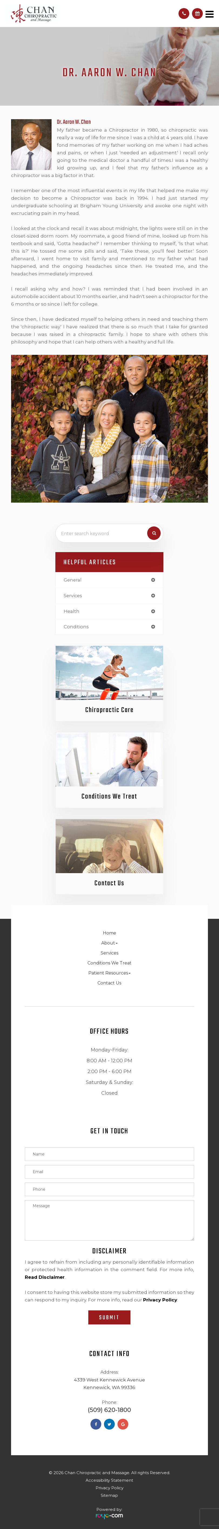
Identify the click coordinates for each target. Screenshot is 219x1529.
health (71, 611)
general (73, 580)
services (73, 595)
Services (109, 953)
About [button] (109, 943)
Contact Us (109, 883)
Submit (109, 1318)
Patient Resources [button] (109, 973)
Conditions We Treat (109, 797)
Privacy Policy (109, 1488)
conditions (76, 626)
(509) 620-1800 (109, 1410)
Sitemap (109, 1495)
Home (109, 933)
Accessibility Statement (109, 1480)
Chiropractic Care (109, 710)
